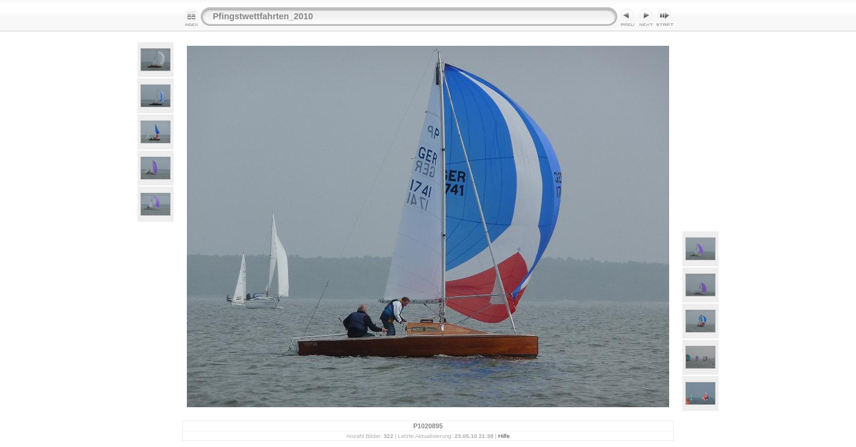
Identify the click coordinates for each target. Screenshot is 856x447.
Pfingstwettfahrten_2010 (263, 16)
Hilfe (503, 436)
